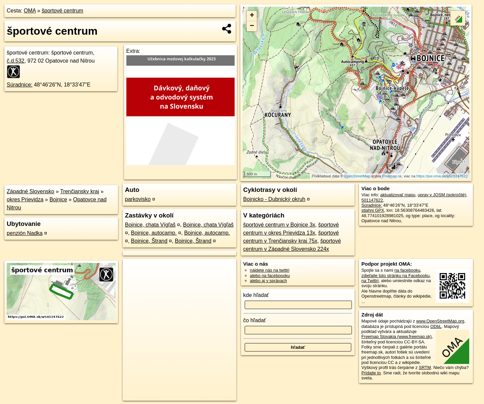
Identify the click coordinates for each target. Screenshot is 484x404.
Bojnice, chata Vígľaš (150, 225)
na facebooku (407, 270)
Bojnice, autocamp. (154, 233)
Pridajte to (371, 372)
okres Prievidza (25, 199)
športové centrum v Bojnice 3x (279, 225)
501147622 (372, 200)
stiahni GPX (372, 210)
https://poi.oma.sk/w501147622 (442, 176)
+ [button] (252, 16)
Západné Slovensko (30, 191)
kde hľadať (256, 295)
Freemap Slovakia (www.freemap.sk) (396, 336)
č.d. (16, 61)
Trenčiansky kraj (79, 191)
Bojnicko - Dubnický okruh (274, 199)
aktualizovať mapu (397, 194)
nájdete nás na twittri (269, 270)
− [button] (252, 26)
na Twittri (369, 280)
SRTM (425, 367)
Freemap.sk (392, 176)
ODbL (435, 326)
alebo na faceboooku (270, 275)
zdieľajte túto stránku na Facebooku (395, 275)
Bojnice (58, 199)
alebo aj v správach (268, 280)
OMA (30, 10)
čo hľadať (254, 320)
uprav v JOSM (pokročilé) (442, 194)
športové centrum (62, 10)
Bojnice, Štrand (149, 241)
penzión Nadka (25, 233)
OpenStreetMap (357, 176)
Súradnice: (20, 85)
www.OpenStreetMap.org (440, 321)
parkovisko (138, 199)
